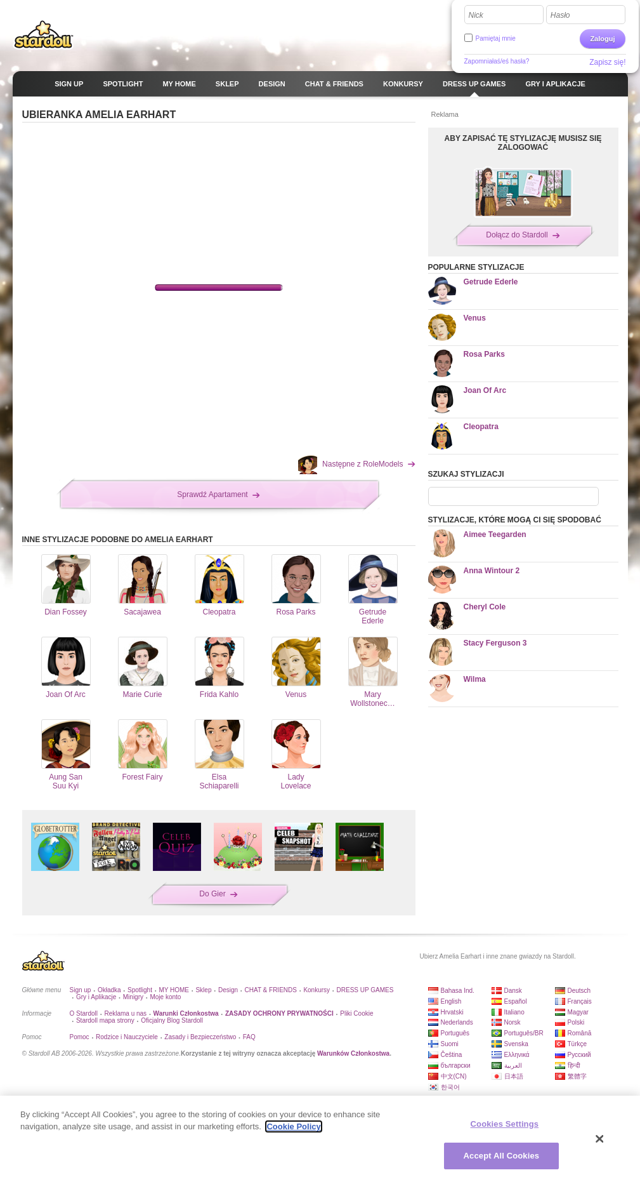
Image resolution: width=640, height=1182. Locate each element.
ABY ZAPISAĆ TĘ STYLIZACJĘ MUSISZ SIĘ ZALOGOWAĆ (523, 143)
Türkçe (577, 1043)
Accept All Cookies (502, 1155)
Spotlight (139, 989)
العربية (513, 1065)
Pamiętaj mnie (496, 38)
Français (580, 1001)
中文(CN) (454, 1076)
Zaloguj (602, 39)
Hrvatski (452, 1012)
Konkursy (316, 989)
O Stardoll (84, 1013)
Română (580, 1033)
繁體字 (577, 1076)
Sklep (203, 989)
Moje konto (165, 996)
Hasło (560, 15)
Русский (579, 1054)
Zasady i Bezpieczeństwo (200, 1036)
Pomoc (79, 1036)
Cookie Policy (293, 1126)
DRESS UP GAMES (365, 989)
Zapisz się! (607, 62)
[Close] (599, 1139)
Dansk (513, 990)
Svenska (516, 1043)
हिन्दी (574, 1065)
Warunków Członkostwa (353, 1053)
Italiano (514, 1012)
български (456, 1065)
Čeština (451, 1054)
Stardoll (44, 34)
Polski (576, 1022)
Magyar (578, 1012)
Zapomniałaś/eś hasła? (497, 61)
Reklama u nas (125, 1013)
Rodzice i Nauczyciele (127, 1036)
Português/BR (524, 1033)
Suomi (450, 1043)
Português (455, 1033)
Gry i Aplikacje (96, 996)
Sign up (80, 989)
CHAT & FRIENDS (271, 989)
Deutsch (579, 990)
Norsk (512, 1022)
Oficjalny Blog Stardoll (172, 1020)
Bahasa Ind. (457, 990)
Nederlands (457, 1022)
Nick (476, 15)
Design (228, 989)
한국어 (450, 1087)
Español (515, 1001)
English (451, 1001)
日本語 (513, 1076)
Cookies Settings (505, 1124)
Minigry (133, 996)
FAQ (249, 1036)
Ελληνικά (517, 1054)
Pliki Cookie (356, 1013)
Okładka (109, 989)
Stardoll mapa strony (105, 1020)
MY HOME (174, 989)
